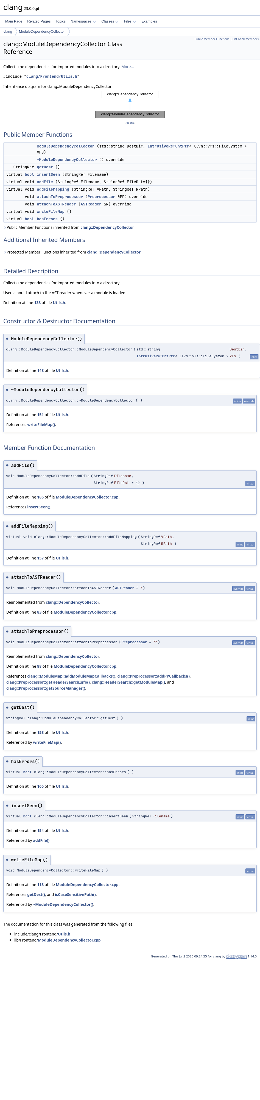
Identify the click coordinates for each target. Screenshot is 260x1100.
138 (37, 302)
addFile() (41, 840)
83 (39, 612)
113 (40, 884)
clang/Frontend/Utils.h (51, 76)
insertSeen (48, 174)
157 (40, 558)
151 (40, 414)
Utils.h (59, 302)
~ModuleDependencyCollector (67, 159)
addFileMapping (53, 189)
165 (40, 786)
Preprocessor (101, 196)
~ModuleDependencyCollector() (63, 904)
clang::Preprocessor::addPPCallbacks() (153, 676)
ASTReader (91, 204)
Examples (149, 21)
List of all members (246, 39)
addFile (45, 181)
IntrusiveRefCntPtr (168, 146)
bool (29, 174)
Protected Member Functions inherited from (72, 252)
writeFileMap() (41, 424)
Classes (109, 21)
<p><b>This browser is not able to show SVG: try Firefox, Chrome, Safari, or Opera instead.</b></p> (130, 105)
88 (39, 666)
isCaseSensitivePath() (75, 894)
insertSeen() (38, 506)
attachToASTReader (56, 204)
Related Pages (39, 21)
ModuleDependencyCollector (42, 31)
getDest (45, 167)
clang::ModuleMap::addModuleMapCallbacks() (71, 676)
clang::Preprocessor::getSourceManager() (45, 688)
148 (40, 370)
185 (40, 497)
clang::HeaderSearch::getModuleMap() (128, 682)
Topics (60, 21)
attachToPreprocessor (60, 196)
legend (130, 122)
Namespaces (83, 21)
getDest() (36, 894)
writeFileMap (51, 211)
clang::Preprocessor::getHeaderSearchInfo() (48, 682)
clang (8, 31)
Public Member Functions (211, 39)
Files (130, 21)
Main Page (13, 21)
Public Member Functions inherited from (68, 227)
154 (40, 830)
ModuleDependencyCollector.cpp (87, 497)
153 (40, 732)
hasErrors (47, 218)
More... (127, 66)
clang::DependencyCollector (107, 227)
